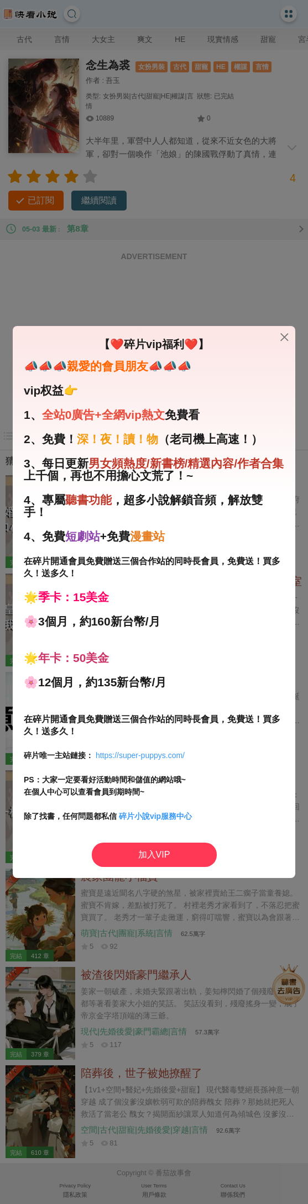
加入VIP (154, 854)
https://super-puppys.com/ (140, 755)
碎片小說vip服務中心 (155, 816)
